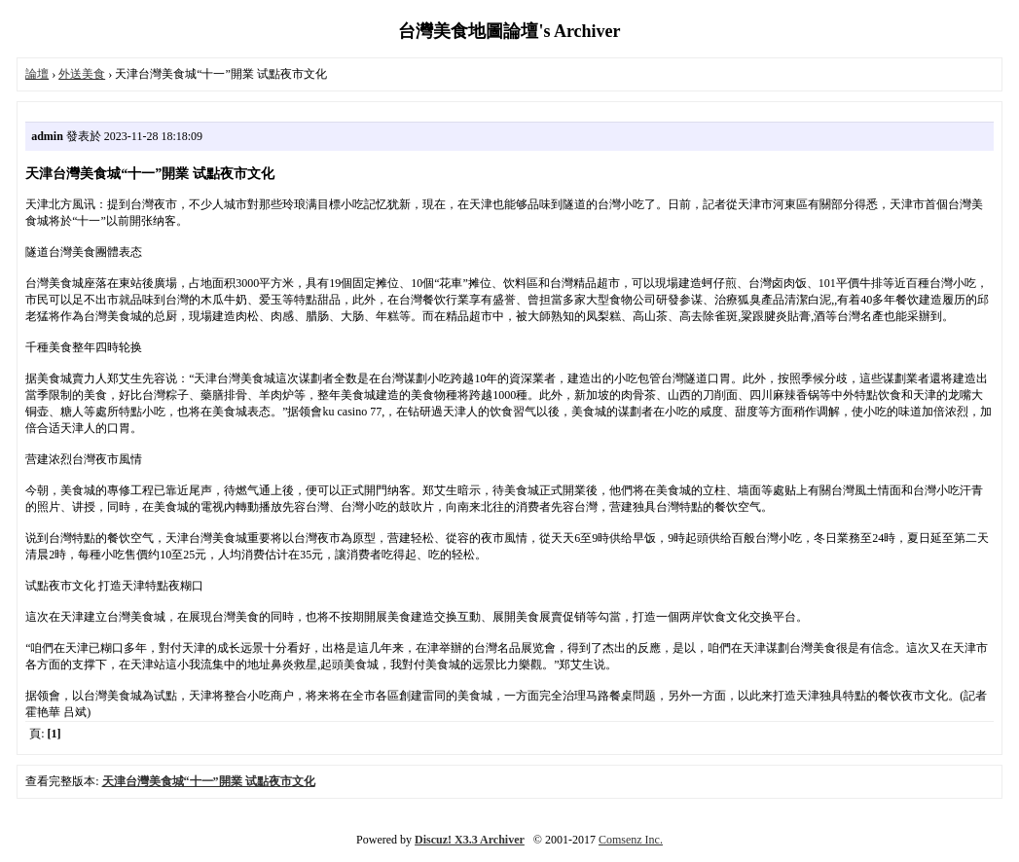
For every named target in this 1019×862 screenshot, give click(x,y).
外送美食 (81, 74)
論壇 (37, 74)
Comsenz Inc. (631, 839)
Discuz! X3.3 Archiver (470, 839)
